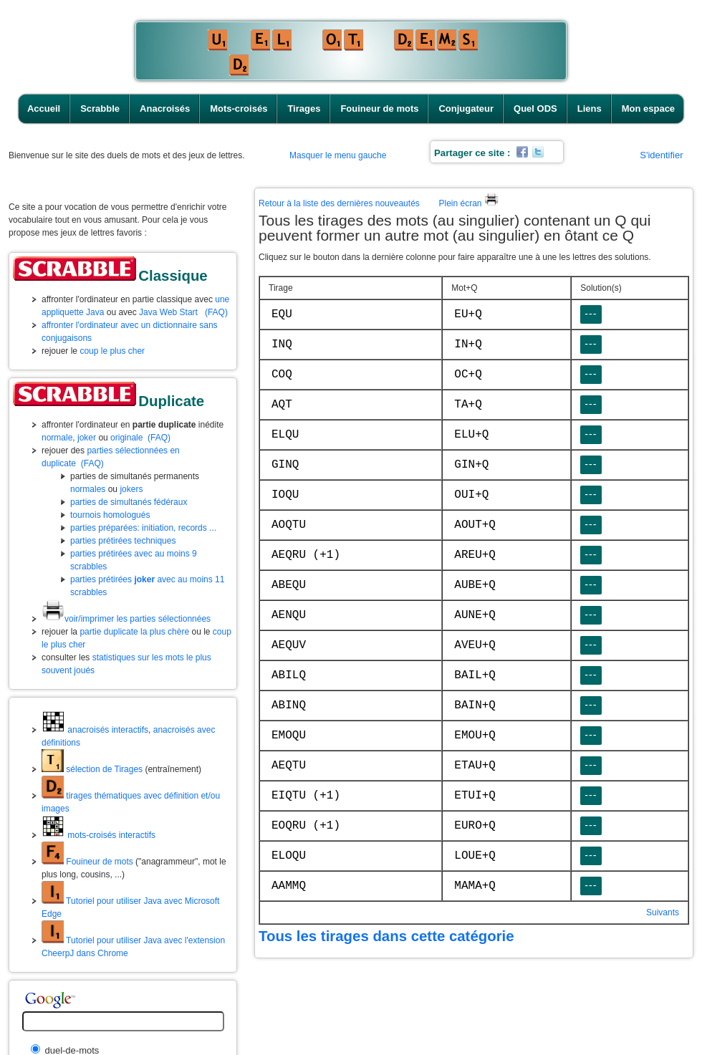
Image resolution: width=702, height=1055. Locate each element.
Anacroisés (165, 108)
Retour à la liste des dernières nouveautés (339, 203)
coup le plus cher (112, 351)
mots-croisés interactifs (98, 835)
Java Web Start (168, 312)
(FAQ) (216, 312)
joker (86, 438)
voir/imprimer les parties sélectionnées (126, 619)
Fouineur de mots (379, 108)
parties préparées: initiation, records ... (143, 528)
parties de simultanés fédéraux (128, 502)
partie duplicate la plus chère (134, 632)
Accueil (43, 108)
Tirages (303, 108)
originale (126, 438)
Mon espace (648, 108)
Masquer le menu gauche (337, 155)
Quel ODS (535, 108)
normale (57, 438)
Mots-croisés (238, 108)
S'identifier (661, 155)
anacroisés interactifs (95, 730)
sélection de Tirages (92, 769)
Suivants (662, 912)
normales (87, 489)
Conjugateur (466, 108)
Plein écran (468, 203)
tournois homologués (110, 515)
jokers (131, 489)
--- (591, 313)
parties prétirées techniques (123, 541)
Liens (589, 108)
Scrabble (100, 108)
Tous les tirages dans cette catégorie (386, 936)
